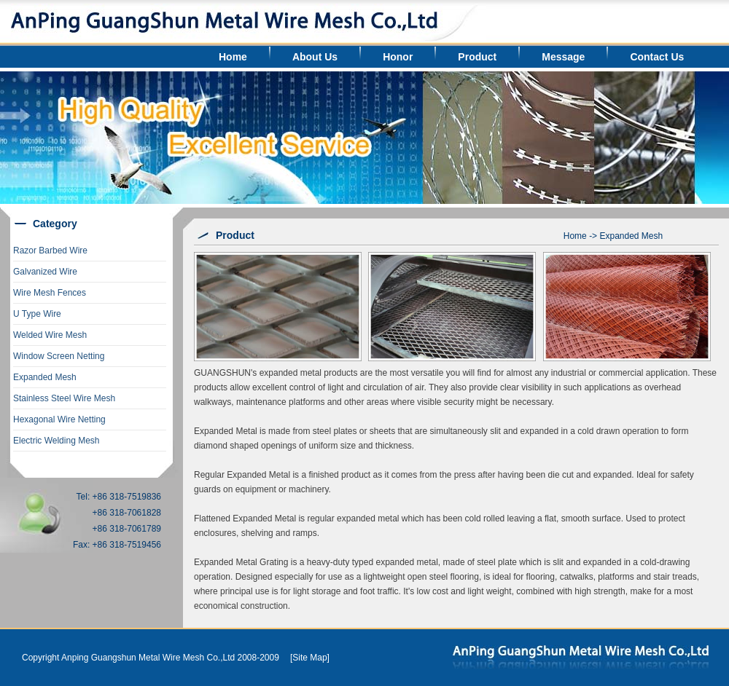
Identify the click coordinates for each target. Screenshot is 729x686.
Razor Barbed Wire (50, 250)
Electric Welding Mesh (56, 440)
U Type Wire (37, 314)
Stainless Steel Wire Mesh (64, 398)
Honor (398, 57)
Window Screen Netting (58, 356)
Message (563, 57)
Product (477, 57)
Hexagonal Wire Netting (59, 419)
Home (233, 57)
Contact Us (657, 57)
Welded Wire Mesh (50, 335)
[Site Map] (310, 658)
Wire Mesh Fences (49, 293)
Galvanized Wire (45, 272)
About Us (315, 57)
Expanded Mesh (45, 377)
